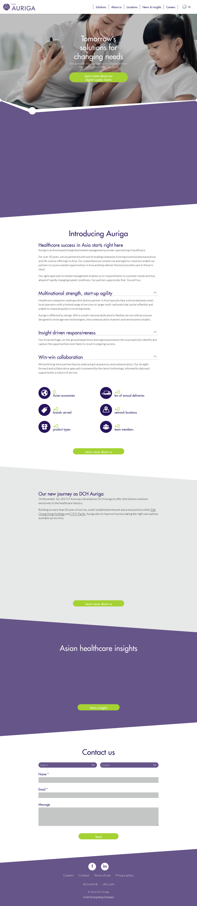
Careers (170, 6)
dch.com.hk (90, 884)
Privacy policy (125, 875)
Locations (132, 6)
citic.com (108, 884)
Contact (84, 875)
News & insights (152, 6)
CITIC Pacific (78, 513)
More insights (98, 707)
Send (98, 836)
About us (116, 6)
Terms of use (102, 875)
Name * (43, 774)
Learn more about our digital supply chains (98, 77)
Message (44, 804)
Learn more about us (98, 451)
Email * (43, 789)
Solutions (101, 6)
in (105, 866)
